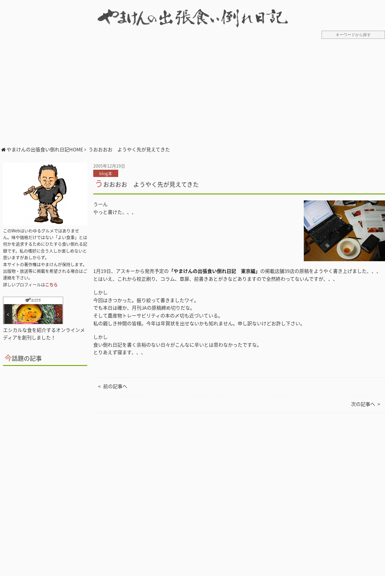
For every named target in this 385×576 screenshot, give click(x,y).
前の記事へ (115, 386)
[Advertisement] (192, 96)
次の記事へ (363, 403)
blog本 (105, 173)
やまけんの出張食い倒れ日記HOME (45, 149)
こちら (51, 284)
